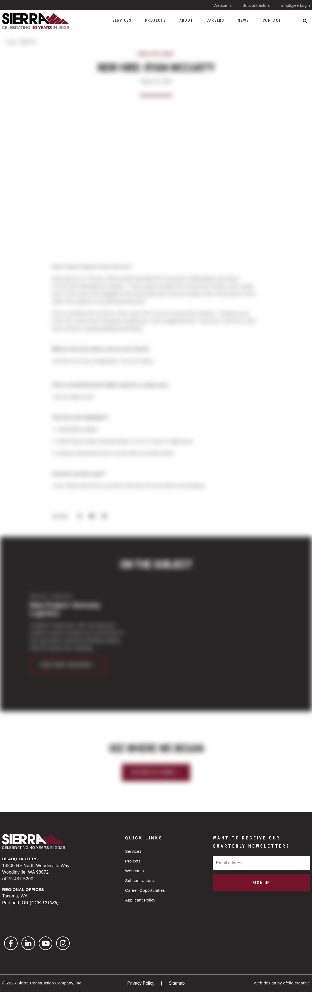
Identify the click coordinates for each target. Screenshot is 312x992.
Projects (133, 861)
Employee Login (295, 5)
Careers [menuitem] (215, 20)
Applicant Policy (140, 900)
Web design (265, 983)
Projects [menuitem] (155, 20)
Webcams (222, 5)
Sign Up (261, 882)
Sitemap (177, 983)
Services (133, 851)
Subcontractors (256, 5)
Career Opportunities (145, 890)
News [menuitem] (243, 20)
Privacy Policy (141, 983)
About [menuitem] (186, 20)
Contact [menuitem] (272, 20)
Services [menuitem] (122, 20)
